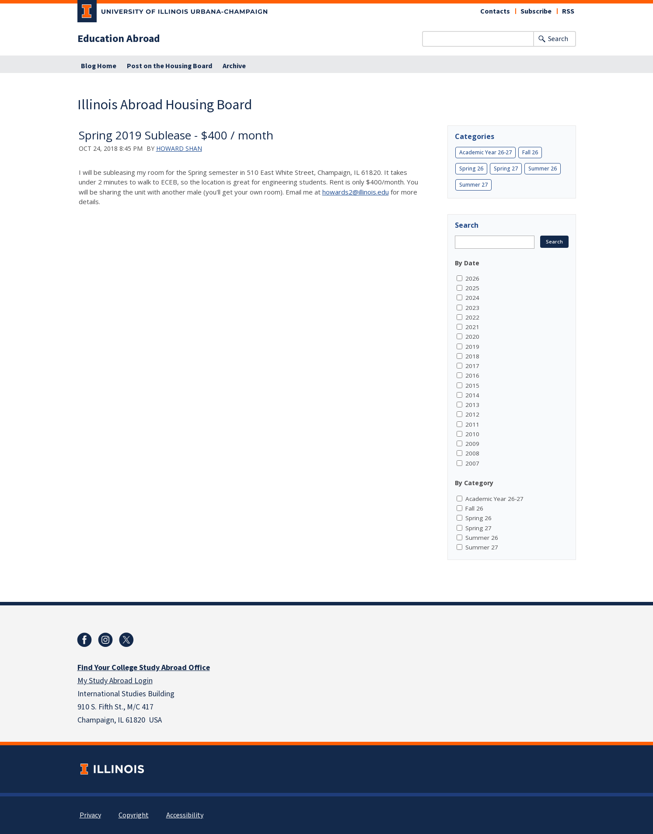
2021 (472, 327)
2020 (472, 337)
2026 (472, 278)
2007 (472, 463)
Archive (234, 66)
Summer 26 (542, 168)
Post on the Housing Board (169, 66)
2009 (472, 444)
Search (558, 39)
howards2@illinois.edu (355, 192)
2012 (472, 414)
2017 (472, 366)
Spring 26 (471, 168)
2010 (472, 434)
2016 (472, 375)
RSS (568, 11)
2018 (472, 356)
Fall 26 (530, 152)
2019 (472, 347)
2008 (472, 453)
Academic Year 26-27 (485, 152)
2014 (472, 395)
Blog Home (98, 66)
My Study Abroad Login (115, 680)
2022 (472, 317)
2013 (472, 405)
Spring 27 (506, 168)
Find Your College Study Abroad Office (143, 667)
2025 (472, 288)
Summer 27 (473, 184)
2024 (472, 298)
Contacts (495, 11)
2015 (472, 385)
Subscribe (536, 11)
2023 (472, 308)
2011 (472, 424)
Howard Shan (179, 148)
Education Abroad (118, 38)
